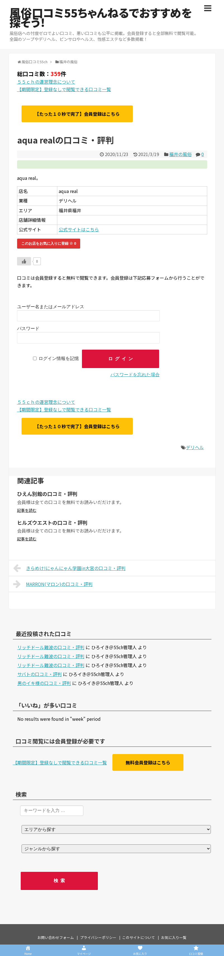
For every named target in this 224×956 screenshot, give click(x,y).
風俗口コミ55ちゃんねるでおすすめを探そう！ (101, 17)
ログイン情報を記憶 (59, 358)
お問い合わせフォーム (55, 937)
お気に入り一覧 (174, 937)
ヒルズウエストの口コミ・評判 (52, 522)
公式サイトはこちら (79, 229)
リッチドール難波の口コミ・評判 (50, 647)
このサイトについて (138, 937)
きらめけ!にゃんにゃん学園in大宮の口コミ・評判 (69, 568)
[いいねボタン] (24, 261)
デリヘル (195, 447)
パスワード (28, 328)
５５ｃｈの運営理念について (46, 81)
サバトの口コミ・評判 (39, 674)
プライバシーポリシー (98, 937)
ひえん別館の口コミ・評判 (47, 493)
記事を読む (27, 510)
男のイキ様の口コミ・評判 (44, 683)
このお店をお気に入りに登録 (48, 243)
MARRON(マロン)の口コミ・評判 (53, 584)
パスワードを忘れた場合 (135, 374)
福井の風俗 (180, 154)
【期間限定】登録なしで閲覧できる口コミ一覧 (64, 89)
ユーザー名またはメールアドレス (50, 306)
